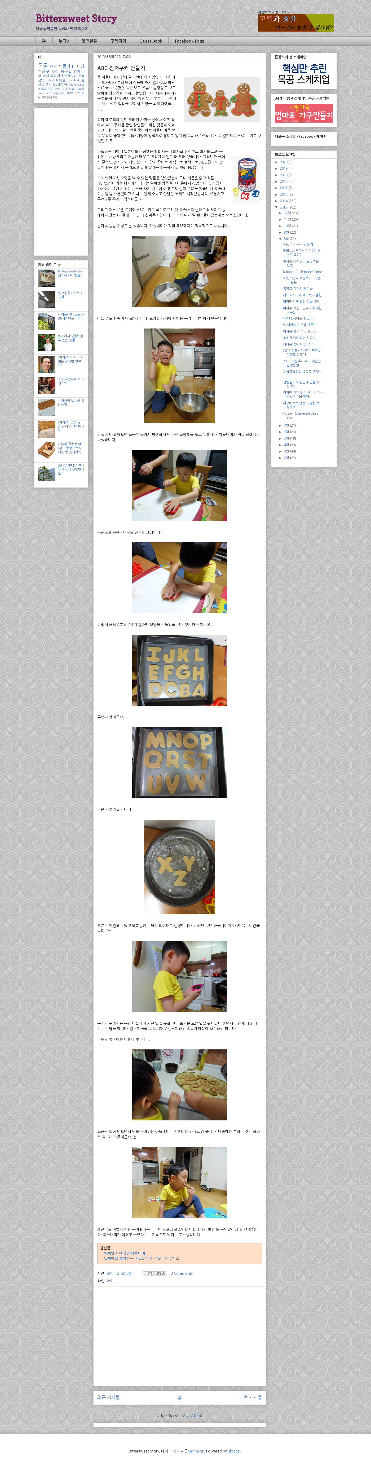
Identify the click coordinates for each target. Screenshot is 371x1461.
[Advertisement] (179, 1323)
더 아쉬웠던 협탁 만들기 (300, 325)
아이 (110, 1281)
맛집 (55, 71)
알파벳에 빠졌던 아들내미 (124, 1253)
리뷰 (72, 88)
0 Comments (182, 1273)
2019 (284, 168)
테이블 (60, 80)
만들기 (64, 66)
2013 (284, 207)
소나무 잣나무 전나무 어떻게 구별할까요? (71, 469)
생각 (48, 84)
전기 (51, 88)
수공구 (43, 71)
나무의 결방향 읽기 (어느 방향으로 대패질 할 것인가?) (71, 448)
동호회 (42, 88)
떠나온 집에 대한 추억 (298, 344)
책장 (67, 84)
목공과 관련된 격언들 (298, 288)
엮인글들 (90, 41)
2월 (287, 458)
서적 (62, 93)
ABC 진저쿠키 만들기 (298, 244)
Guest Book (150, 41)
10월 (288, 226)
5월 (287, 438)
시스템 (80, 88)
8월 (287, 238)
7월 (287, 425)
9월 (287, 232)
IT (73, 66)
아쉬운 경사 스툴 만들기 (300, 331)
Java (41, 93)
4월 (287, 445)
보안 (78, 93)
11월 (288, 219)
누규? (64, 41)
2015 (284, 194)
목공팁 (66, 71)
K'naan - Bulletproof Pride (302, 272)
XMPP (70, 93)
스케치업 (70, 76)
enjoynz (197, 1451)
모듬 (55, 97)
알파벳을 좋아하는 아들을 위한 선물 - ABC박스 (141, 1258)
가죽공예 (46, 97)
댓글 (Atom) (191, 1415)
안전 (58, 88)
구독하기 (118, 41)
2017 (284, 181)
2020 (284, 162)
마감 (80, 66)
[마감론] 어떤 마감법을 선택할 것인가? (71, 361)
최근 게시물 (108, 1397)
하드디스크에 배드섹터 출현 (302, 295)
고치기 (50, 80)
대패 (77, 80)
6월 (287, 432)
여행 (53, 66)
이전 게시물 (250, 1397)
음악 (41, 80)
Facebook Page (189, 41)
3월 (287, 451)
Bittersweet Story (76, 18)
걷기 (77, 71)
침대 (65, 88)
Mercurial (77, 84)
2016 (284, 188)
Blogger (234, 1451)
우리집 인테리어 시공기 (299, 338)
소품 (81, 76)
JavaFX (58, 84)
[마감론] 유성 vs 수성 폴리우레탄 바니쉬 (71, 426)
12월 (288, 213)
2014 (284, 201)
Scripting (51, 93)
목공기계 (57, 76)
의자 (69, 80)
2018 (284, 175)
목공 (43, 65)
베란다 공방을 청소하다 (299, 318)
